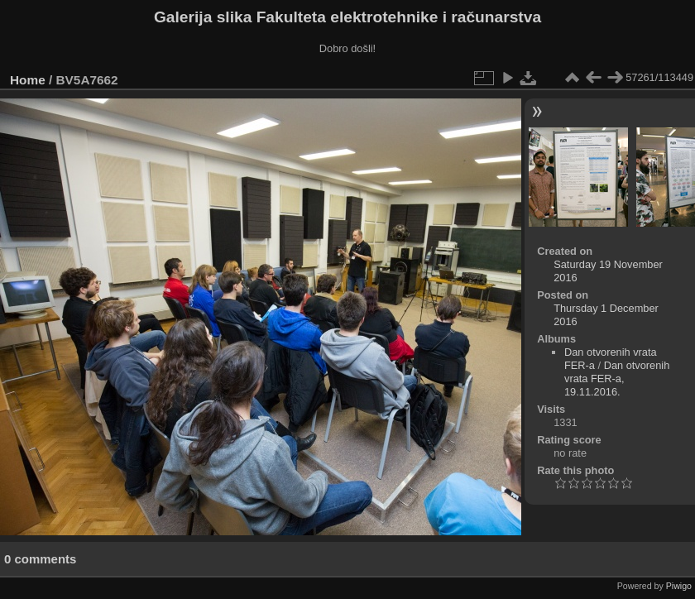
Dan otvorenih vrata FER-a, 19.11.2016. (616, 378)
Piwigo (679, 586)
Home (28, 80)
